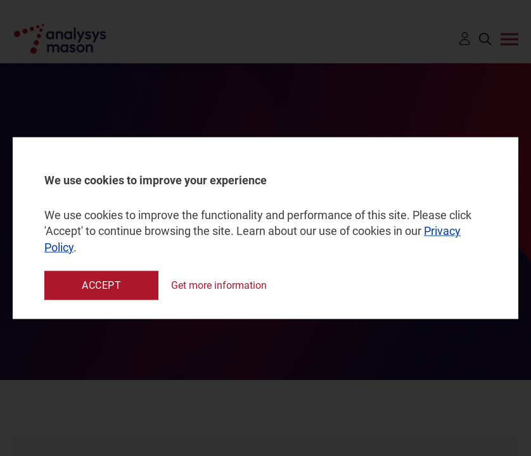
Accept (101, 285)
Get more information (219, 285)
